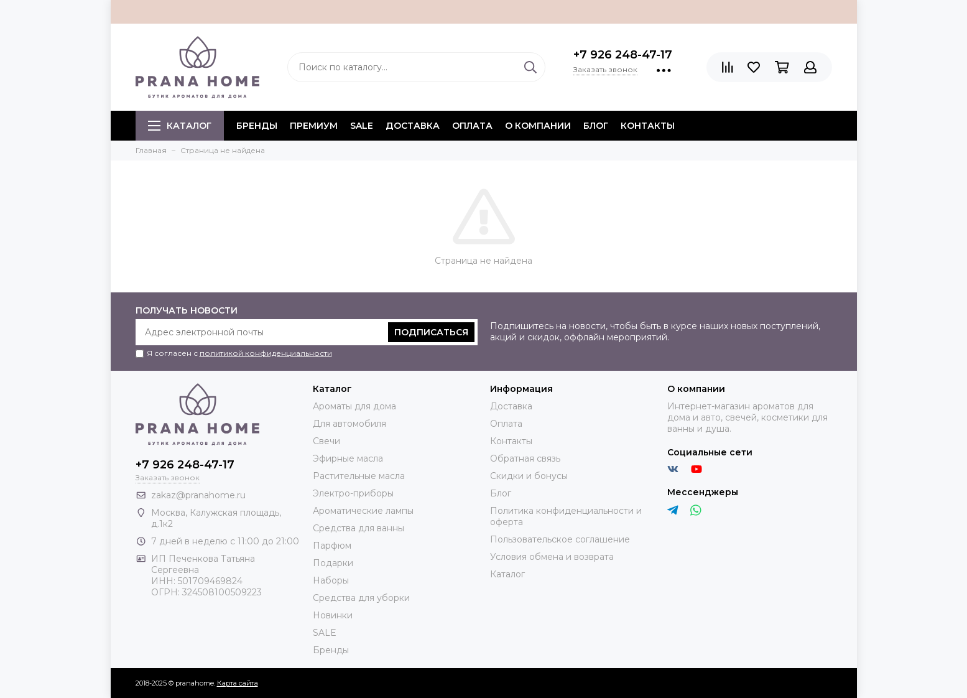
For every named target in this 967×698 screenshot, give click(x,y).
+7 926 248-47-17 (622, 55)
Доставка (413, 125)
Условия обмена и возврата (552, 556)
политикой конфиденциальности (266, 353)
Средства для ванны (358, 528)
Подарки (333, 563)
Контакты (648, 125)
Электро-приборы (353, 493)
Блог (595, 125)
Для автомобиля (349, 423)
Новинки (333, 615)
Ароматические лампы (363, 510)
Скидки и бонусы (529, 476)
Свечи (326, 441)
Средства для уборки (361, 597)
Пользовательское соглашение (560, 539)
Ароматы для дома (354, 406)
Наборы (331, 580)
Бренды (331, 650)
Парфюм (332, 545)
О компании (538, 125)
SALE (361, 125)
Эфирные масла (348, 458)
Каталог (179, 125)
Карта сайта (237, 683)
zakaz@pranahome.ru (198, 495)
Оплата (472, 125)
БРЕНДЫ (256, 125)
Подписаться (431, 332)
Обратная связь (525, 458)
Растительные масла (359, 476)
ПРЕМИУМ (314, 125)
